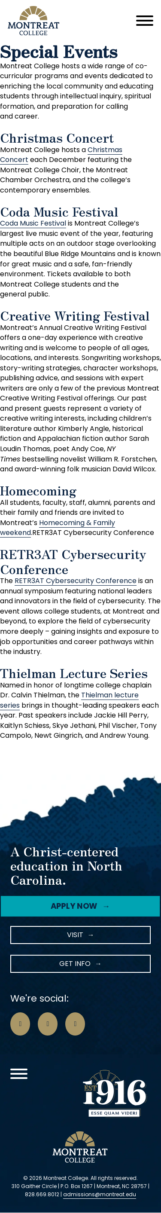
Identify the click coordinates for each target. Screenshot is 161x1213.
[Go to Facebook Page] (20, 1024)
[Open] (144, 20)
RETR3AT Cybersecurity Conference (76, 581)
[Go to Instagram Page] (48, 1024)
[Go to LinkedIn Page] (75, 1024)
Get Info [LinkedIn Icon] (75, 964)
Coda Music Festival (33, 223)
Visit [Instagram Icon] (75, 935)
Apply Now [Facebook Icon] (74, 906)
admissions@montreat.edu (99, 1194)
